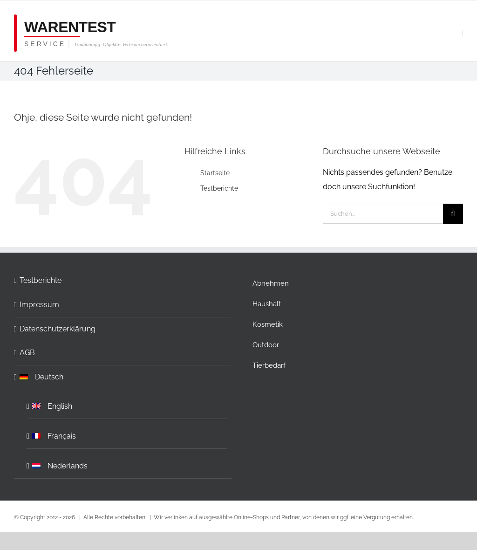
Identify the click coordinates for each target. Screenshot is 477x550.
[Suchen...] (383, 214)
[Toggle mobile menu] (461, 33)
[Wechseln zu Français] (127, 434)
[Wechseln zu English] (127, 404)
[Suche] (453, 214)
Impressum (39, 304)
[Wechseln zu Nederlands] (127, 464)
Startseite (215, 173)
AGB (27, 352)
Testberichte (219, 188)
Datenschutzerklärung (57, 328)
